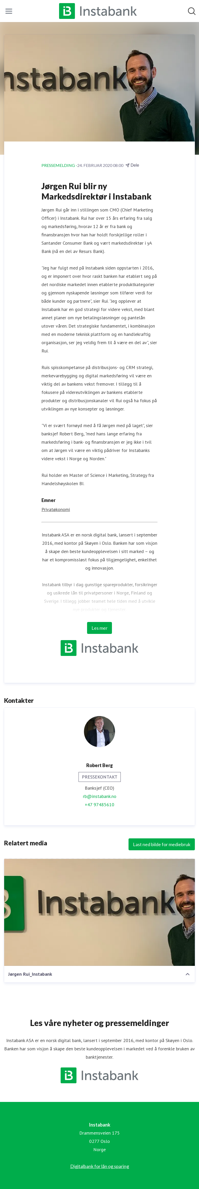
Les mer (99, 628)
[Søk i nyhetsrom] (192, 11)
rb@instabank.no (99, 796)
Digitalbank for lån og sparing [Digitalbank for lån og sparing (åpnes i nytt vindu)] (99, 1166)
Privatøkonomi (55, 509)
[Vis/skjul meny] (9, 11)
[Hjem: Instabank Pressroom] (98, 11)
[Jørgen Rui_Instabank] (99, 912)
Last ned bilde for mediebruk (161, 844)
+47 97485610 (99, 805)
